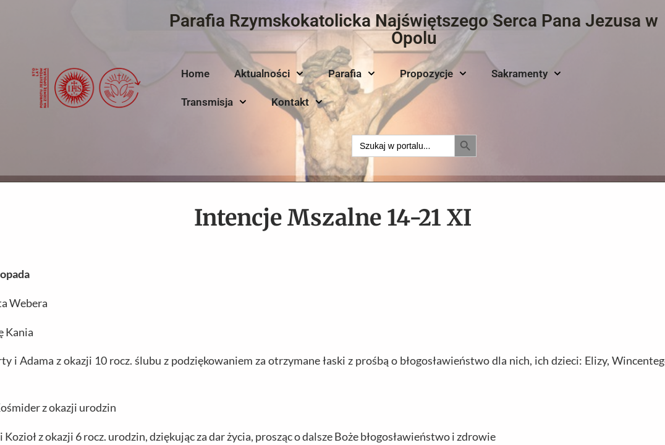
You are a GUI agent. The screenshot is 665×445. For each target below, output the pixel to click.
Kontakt (297, 102)
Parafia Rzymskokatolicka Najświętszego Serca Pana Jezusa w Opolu (413, 29)
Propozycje (433, 73)
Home (195, 73)
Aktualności (268, 73)
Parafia (351, 73)
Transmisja (214, 102)
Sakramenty (526, 73)
